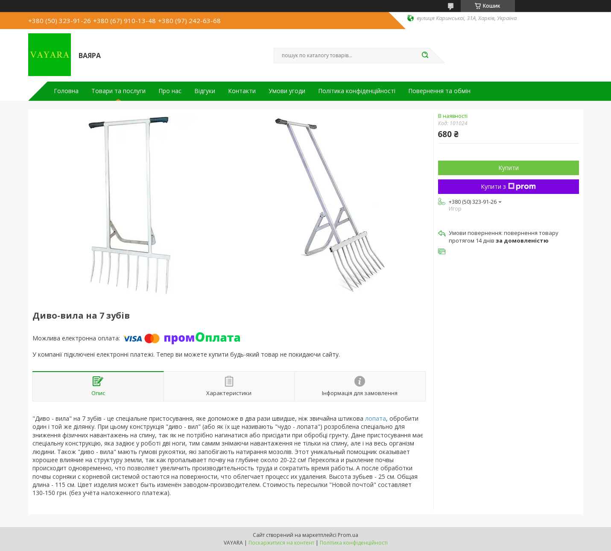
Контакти (242, 91)
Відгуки (204, 91)
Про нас (169, 91)
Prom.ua (348, 535)
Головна (66, 91)
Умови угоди (287, 91)
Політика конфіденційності (356, 91)
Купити (508, 168)
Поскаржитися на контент (281, 542)
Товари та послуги (118, 91)
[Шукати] (425, 55)
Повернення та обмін (439, 91)
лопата (375, 418)
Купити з (508, 186)
